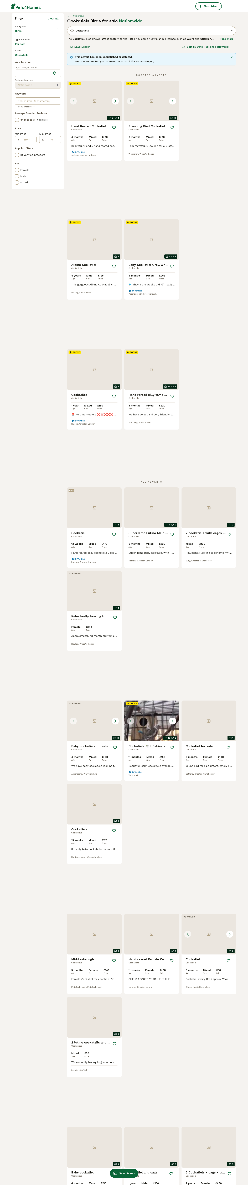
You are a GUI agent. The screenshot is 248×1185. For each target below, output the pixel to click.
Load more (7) (49, 200)
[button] (94, 163)
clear (55, 121)
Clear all (53, 80)
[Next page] (171, 964)
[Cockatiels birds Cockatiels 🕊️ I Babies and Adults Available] (209, 467)
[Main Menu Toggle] (3, 6)
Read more (227, 100)
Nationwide (130, 83)
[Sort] (207, 108)
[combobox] (33, 219)
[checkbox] (16, 138)
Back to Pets (24, 88)
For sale (23, 112)
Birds (19, 96)
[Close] (231, 119)
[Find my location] (54, 219)
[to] (52, 286)
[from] (27, 286)
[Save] (114, 189)
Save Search (80, 108)
